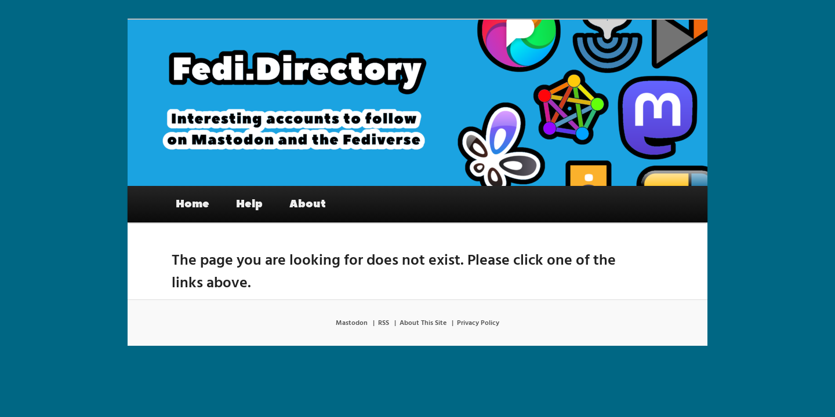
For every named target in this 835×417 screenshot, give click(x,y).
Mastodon (352, 323)
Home (192, 203)
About (307, 203)
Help (249, 203)
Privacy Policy (478, 323)
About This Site (423, 323)
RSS (383, 323)
